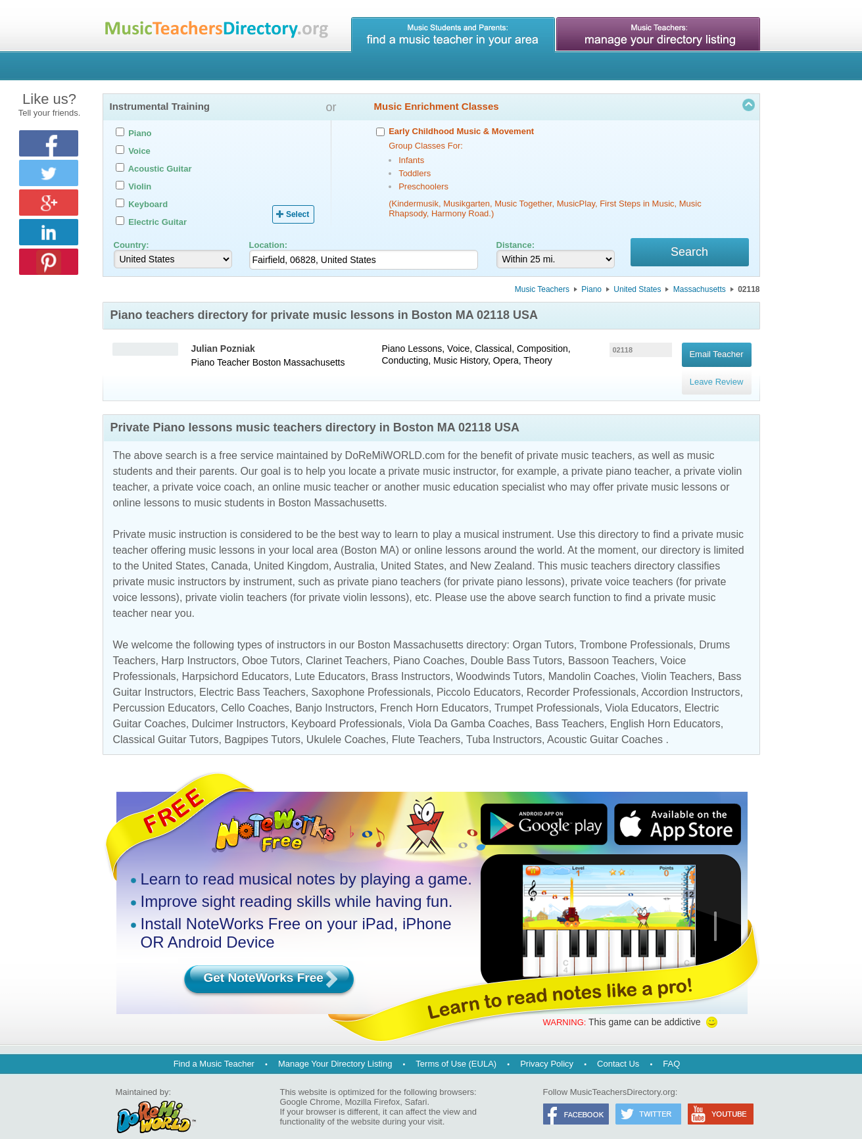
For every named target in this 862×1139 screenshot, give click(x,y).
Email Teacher (716, 352)
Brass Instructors (410, 660)
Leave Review (717, 371)
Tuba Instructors (504, 723)
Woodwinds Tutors (499, 660)
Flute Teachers (426, 723)
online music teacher (320, 470)
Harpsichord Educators (235, 660)
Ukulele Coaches (346, 723)
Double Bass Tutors (516, 644)
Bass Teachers (569, 707)
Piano (591, 291)
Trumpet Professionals (546, 691)
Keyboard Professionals (346, 707)
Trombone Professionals (636, 628)
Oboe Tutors (271, 644)
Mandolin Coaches (592, 660)
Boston (266, 364)
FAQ (671, 1047)
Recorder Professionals (581, 675)
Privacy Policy (546, 1047)
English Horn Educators (665, 707)
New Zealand (501, 549)
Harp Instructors (198, 644)
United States (637, 291)
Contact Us (618, 1047)
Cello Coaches (255, 691)
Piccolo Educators (479, 675)
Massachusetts (699, 291)
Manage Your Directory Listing (335, 1047)
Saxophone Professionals (371, 675)
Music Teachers (542, 291)
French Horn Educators (434, 691)
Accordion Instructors (690, 675)
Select (297, 214)
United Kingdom (291, 549)
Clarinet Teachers (346, 644)
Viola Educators (642, 691)
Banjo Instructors (334, 691)
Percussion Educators (164, 691)
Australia (354, 549)
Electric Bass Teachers (252, 675)
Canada (229, 549)
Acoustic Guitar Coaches (605, 723)
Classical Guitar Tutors (166, 723)
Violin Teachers (676, 660)
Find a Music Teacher (214, 1047)
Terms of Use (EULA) (456, 1047)
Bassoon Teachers (611, 644)
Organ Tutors (542, 628)
